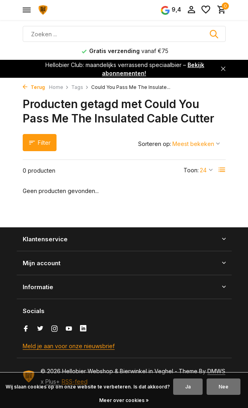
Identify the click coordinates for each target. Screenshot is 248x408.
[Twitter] (40, 329)
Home (59, 87)
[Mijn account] (191, 10)
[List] (222, 169)
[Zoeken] (124, 34)
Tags (80, 87)
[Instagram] (54, 329)
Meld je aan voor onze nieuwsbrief (69, 346)
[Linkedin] (83, 329)
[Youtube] (69, 329)
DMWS (216, 371)
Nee (223, 387)
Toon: (191, 170)
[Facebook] (26, 329)
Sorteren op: (154, 143)
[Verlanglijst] (205, 10)
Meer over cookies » (124, 400)
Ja (188, 387)
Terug (34, 87)
